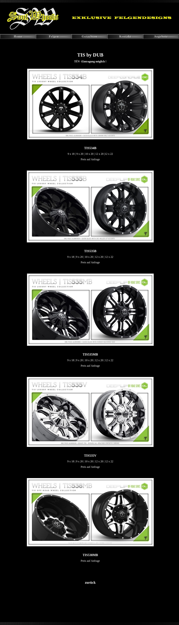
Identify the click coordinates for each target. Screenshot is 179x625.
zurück (90, 582)
